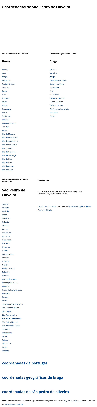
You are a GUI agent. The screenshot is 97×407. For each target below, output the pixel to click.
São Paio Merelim (9, 315)
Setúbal (5, 119)
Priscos (5, 297)
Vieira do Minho (56, 105)
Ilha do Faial (7, 162)
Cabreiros (6, 218)
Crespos (5, 225)
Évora (4, 91)
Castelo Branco (8, 84)
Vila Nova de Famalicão (59, 109)
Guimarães (54, 94)
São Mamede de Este (11, 308)
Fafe (51, 91)
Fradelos (5, 243)
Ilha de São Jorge (9, 155)
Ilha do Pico (7, 159)
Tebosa (5, 340)
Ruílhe (4, 300)
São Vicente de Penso (11, 325)
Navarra (5, 261)
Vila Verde (54, 112)
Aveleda (5, 211)
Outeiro (5, 265)
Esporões (6, 236)
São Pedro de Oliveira (11, 318)
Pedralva (5, 286)
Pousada (5, 293)
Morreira (5, 257)
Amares (53, 69)
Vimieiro (5, 350)
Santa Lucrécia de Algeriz (12, 304)
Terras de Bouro (56, 101)
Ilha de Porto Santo (10, 137)
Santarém (6, 116)
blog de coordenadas (72, 400)
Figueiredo (6, 240)
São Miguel (6, 311)
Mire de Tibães (8, 254)
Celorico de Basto (57, 84)
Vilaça (4, 347)
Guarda (5, 98)
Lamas (5, 250)
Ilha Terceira (7, 148)
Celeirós (5, 222)
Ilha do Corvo (7, 169)
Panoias (5, 275)
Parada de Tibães (9, 279)
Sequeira (6, 329)
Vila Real (5, 127)
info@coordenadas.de (14, 404)
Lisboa (5, 105)
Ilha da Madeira (8, 134)
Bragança (6, 80)
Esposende (54, 87)
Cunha (5, 229)
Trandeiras (6, 343)
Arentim (5, 207)
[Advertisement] (48, 32)
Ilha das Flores (8, 166)
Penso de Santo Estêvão (12, 290)
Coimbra (5, 87)
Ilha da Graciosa (9, 152)
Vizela (52, 116)
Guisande (6, 247)
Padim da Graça (8, 268)
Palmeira (6, 272)
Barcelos (53, 73)
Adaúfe (5, 204)
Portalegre (6, 109)
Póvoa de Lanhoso (57, 98)
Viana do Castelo (9, 123)
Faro (4, 94)
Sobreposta (7, 333)
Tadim (4, 336)
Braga (4, 76)
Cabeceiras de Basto (58, 80)
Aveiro (4, 69)
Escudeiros (6, 232)
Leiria (4, 101)
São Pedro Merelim (10, 322)
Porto (4, 112)
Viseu (4, 130)
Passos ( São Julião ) (10, 282)
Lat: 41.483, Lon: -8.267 (47, 206)
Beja (4, 73)
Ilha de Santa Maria (10, 141)
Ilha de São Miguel (9, 144)
